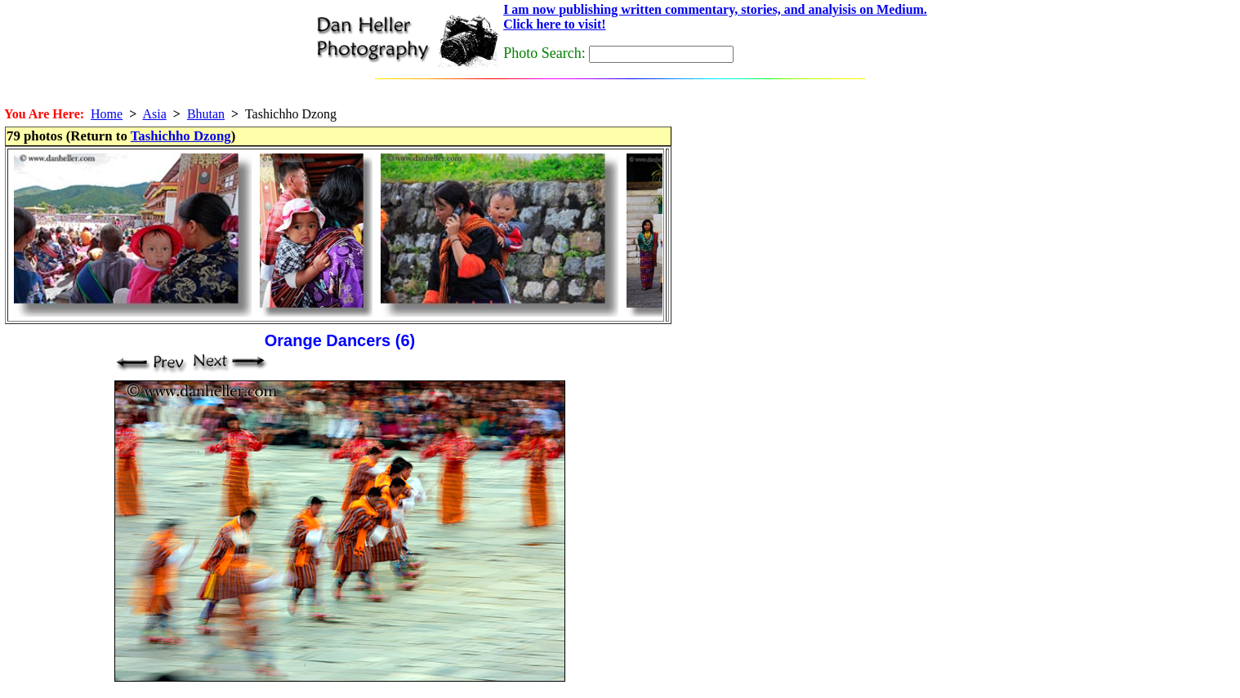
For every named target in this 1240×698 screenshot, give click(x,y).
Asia (154, 114)
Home (107, 114)
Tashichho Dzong (181, 136)
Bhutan (206, 114)
